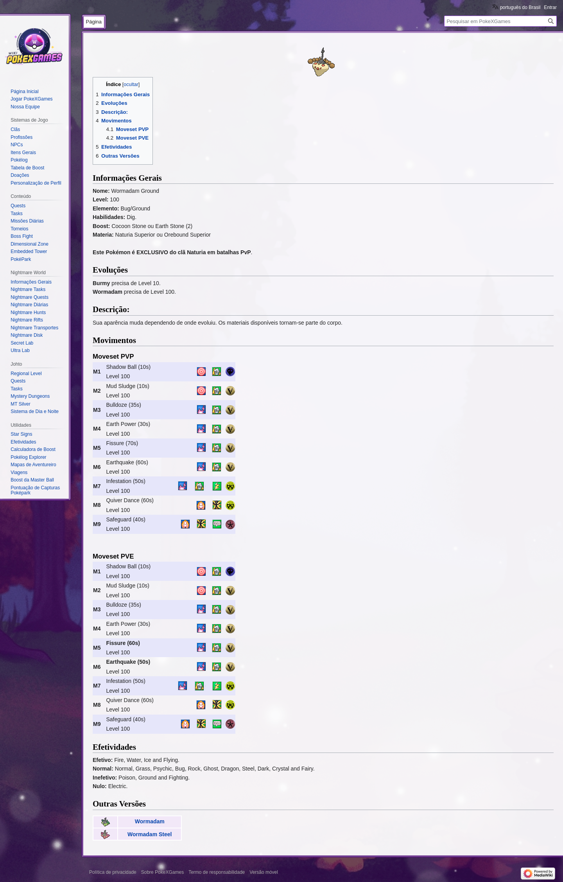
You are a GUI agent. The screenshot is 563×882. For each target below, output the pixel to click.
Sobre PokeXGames (162, 872)
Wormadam (150, 821)
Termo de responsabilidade (216, 872)
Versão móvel (263, 872)
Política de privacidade (112, 872)
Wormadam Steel (149, 834)
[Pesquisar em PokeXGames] (500, 21)
